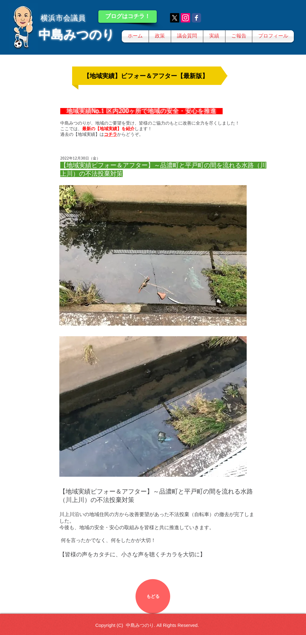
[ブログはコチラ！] (127, 16)
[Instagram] (185, 17)
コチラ (110, 134)
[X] (174, 17)
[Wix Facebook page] (196, 17)
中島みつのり (76, 35)
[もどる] (153, 596)
